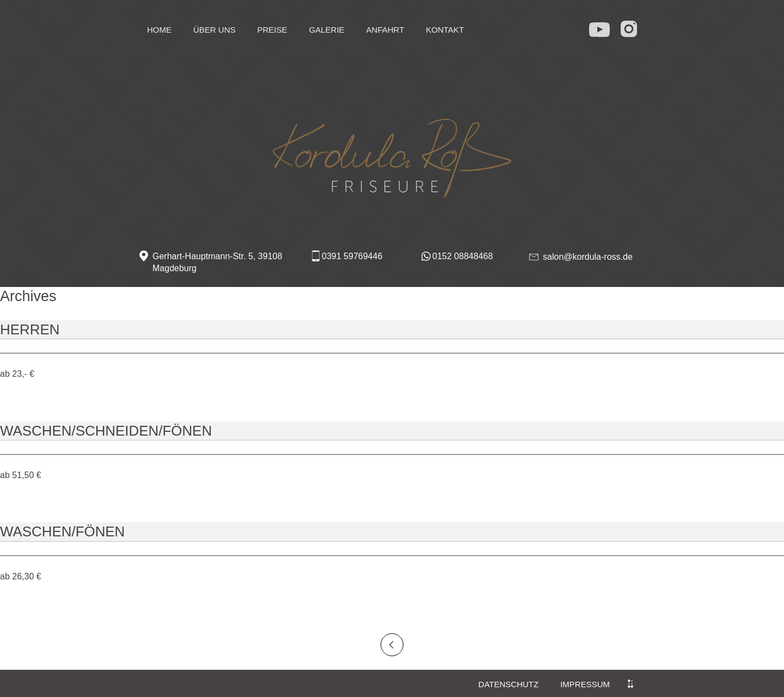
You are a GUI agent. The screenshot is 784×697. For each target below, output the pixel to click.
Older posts (392, 645)
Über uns (214, 29)
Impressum (585, 684)
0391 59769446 (352, 256)
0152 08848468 (462, 256)
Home (159, 29)
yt (600, 27)
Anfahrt (385, 29)
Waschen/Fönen (62, 531)
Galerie (327, 29)
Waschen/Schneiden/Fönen (106, 430)
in (630, 28)
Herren (29, 329)
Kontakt (445, 29)
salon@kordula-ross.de (588, 256)
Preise (272, 29)
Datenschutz (509, 684)
